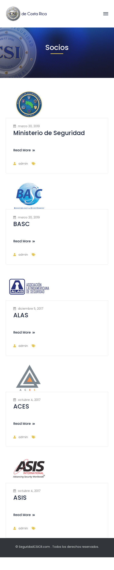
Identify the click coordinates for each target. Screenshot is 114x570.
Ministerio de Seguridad (49, 133)
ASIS (20, 498)
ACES (21, 406)
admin (23, 163)
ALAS (20, 315)
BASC (21, 224)
